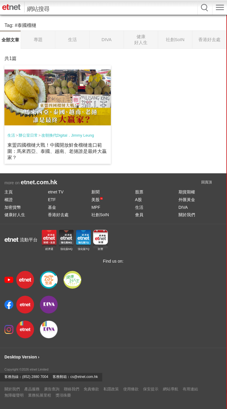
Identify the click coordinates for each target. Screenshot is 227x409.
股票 (139, 192)
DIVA (183, 207)
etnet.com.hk (39, 182)
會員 (139, 214)
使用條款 (131, 389)
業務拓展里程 (39, 395)
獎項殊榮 (63, 395)
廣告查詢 (51, 389)
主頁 (8, 192)
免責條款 (91, 389)
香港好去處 (58, 214)
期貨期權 (187, 192)
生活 (11, 135)
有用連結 (190, 389)
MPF (95, 207)
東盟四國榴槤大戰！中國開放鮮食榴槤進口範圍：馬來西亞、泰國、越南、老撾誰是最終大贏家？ (57, 151)
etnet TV (56, 192)
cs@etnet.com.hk (84, 377)
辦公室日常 (28, 135)
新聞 (95, 192)
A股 (138, 199)
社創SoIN (100, 214)
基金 (52, 207)
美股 (97, 199)
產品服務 (32, 389)
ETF (52, 199)
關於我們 (187, 214)
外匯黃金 (187, 199)
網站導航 (170, 389)
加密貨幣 (12, 207)
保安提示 (150, 389)
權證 (8, 199)
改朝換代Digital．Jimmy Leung (67, 135)
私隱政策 (111, 389)
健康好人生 (14, 214)
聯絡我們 (71, 389)
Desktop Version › (21, 357)
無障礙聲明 (14, 395)
